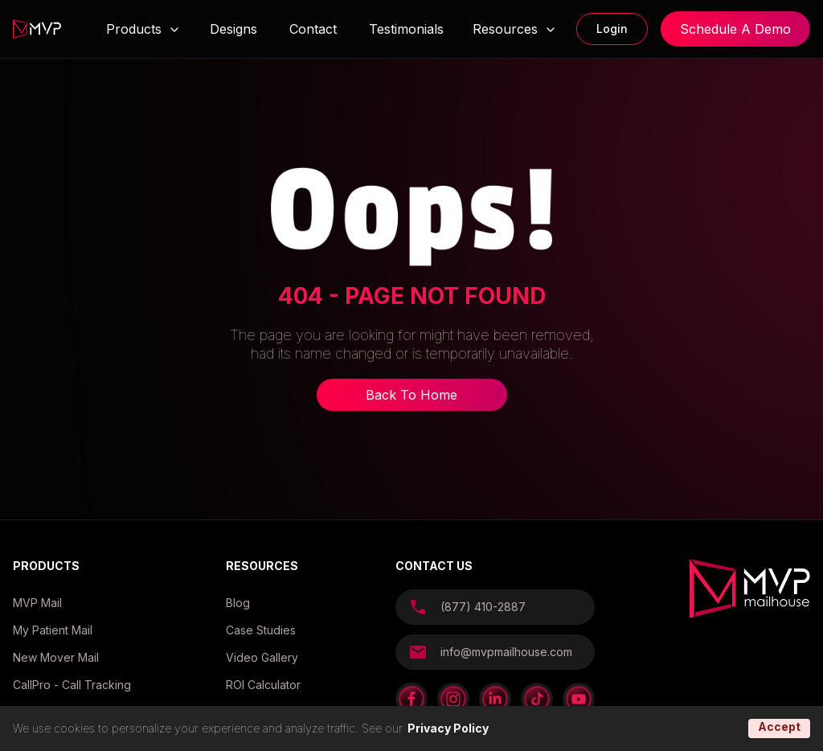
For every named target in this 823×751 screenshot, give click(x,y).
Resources (515, 29)
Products (134, 29)
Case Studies (261, 630)
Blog (238, 602)
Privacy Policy (448, 728)
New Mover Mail (56, 657)
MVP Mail (37, 602)
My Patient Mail (52, 630)
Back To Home (411, 395)
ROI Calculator (263, 684)
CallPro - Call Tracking (72, 684)
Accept (779, 726)
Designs (233, 29)
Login (612, 28)
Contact (313, 29)
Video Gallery (262, 657)
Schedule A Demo (735, 29)
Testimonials (406, 29)
